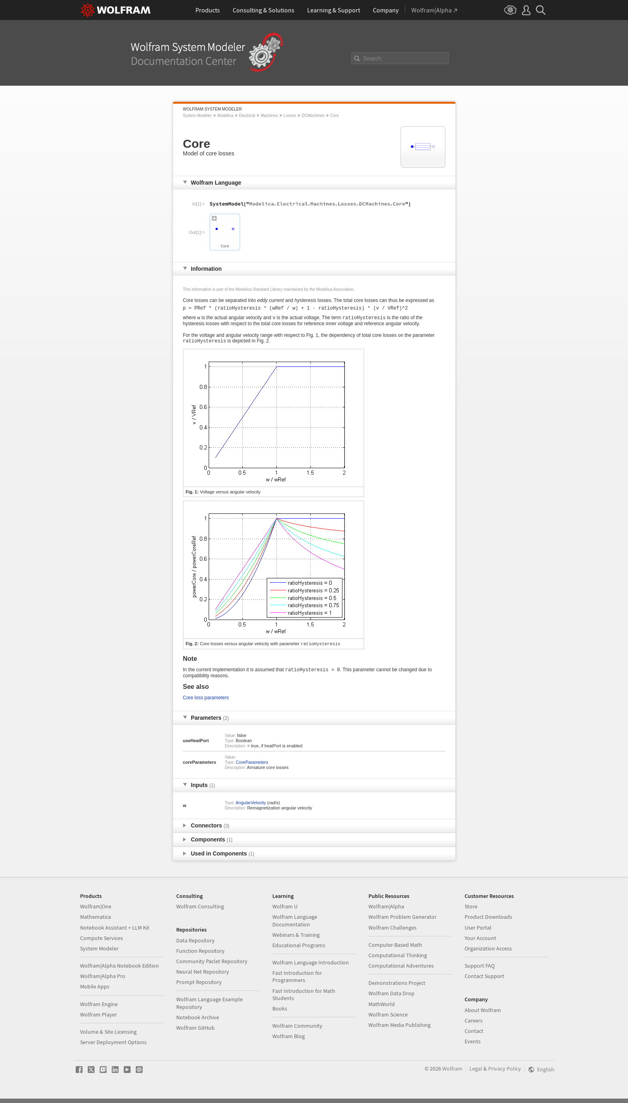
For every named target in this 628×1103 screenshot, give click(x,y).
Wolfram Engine (99, 1008)
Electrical (247, 115)
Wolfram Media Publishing (399, 1029)
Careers (474, 1025)
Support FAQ (480, 970)
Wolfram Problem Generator (402, 921)
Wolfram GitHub (195, 1032)
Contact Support (484, 980)
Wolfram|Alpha (386, 910)
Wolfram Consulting (200, 910)
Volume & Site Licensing (108, 1036)
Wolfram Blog (288, 1040)
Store (471, 910)
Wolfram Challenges (392, 932)
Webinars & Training (296, 939)
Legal (475, 1073)
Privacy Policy (504, 1073)
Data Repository (195, 944)
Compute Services (101, 942)
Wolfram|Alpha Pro (102, 980)
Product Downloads (488, 921)
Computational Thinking (397, 959)
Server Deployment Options (113, 1046)
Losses (290, 115)
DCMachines (313, 115)
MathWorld (381, 1008)
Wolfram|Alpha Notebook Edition (119, 970)
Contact (474, 1035)
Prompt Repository (199, 986)
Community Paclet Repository (212, 965)
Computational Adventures (401, 970)
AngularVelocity (250, 807)
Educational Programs (298, 949)
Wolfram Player (98, 1018)
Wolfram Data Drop (391, 997)
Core (334, 115)
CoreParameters (252, 766)
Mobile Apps (94, 990)
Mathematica (95, 921)
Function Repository (200, 955)
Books (279, 1012)
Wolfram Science (388, 1018)
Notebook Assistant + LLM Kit (114, 932)
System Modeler (197, 115)
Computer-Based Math (395, 949)
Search (372, 58)
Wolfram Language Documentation (294, 925)
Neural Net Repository (202, 976)
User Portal (478, 932)
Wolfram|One (95, 910)
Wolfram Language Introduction (310, 966)
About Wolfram (483, 1014)
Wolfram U (285, 910)
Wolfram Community (297, 1030)
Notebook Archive (197, 1021)
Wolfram (452, 1073)
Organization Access (488, 952)
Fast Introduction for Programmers (297, 981)
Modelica (225, 115)
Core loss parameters (206, 702)
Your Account (480, 942)
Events (473, 1045)
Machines (269, 115)
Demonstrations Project (396, 987)
